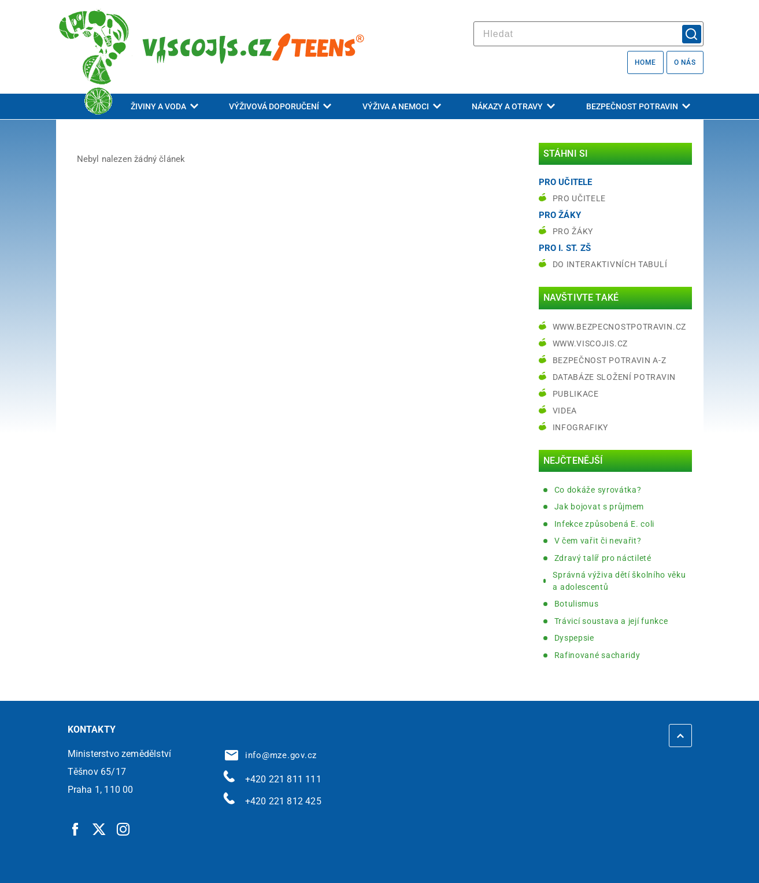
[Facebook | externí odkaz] (76, 828)
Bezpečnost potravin (638, 106)
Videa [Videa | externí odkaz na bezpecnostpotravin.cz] (565, 410)
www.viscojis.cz (590, 343)
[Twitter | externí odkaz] (99, 828)
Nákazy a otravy (513, 106)
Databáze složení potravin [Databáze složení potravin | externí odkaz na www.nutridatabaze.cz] (614, 377)
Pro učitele (579, 198)
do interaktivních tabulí (610, 264)
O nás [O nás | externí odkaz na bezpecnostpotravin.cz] (685, 62)
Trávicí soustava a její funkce (611, 621)
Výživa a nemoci (401, 106)
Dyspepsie (574, 637)
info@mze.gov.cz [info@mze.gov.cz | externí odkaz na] (271, 755)
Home (645, 62)
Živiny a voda (164, 106)
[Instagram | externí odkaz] (124, 828)
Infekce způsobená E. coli (604, 524)
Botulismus (576, 603)
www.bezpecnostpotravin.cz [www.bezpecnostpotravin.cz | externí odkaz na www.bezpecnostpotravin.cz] (620, 326)
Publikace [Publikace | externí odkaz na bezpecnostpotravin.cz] (576, 393)
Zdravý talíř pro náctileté (602, 558)
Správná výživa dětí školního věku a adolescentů (619, 581)
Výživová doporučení (280, 106)
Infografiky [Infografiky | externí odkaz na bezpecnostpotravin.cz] (581, 427)
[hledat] (588, 33)
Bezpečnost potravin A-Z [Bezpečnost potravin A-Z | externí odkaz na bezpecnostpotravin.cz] (610, 360)
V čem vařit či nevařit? (598, 540)
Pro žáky (573, 231)
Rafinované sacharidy (597, 655)
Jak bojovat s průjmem (599, 506)
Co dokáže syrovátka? (598, 489)
